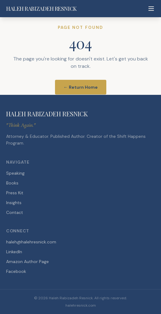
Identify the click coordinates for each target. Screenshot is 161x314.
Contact (14, 212)
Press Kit (14, 193)
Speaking (15, 173)
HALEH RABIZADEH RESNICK (41, 8)
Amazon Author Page (27, 261)
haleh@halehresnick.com (31, 242)
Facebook (16, 271)
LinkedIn (14, 251)
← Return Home (81, 87)
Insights (14, 202)
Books (12, 183)
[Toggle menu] (151, 8)
